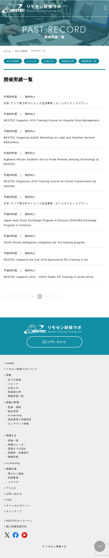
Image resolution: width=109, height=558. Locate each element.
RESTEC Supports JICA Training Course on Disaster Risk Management (51, 120)
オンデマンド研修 (18, 423)
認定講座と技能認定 (20, 419)
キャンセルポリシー (18, 505)
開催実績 (13, 456)
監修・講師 (14, 407)
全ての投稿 (21, 50)
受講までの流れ (17, 448)
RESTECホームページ (19, 520)
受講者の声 (68, 61)
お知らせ (49, 61)
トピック (31, 61)
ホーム (7, 50)
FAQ (8, 499)
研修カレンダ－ (17, 444)
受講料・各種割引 (18, 452)
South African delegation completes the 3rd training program (44, 242)
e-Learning (15, 415)
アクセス (11, 488)
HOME (10, 363)
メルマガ (13, 482)
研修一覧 (13, 440)
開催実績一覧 (89, 61)
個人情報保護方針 (16, 526)
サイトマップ (14, 511)
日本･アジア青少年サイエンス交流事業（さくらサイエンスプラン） (46, 103)
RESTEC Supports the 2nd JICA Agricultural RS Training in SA (46, 259)
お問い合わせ (14, 493)
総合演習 (13, 411)
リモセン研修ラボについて (21, 369)
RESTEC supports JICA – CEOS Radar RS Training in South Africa (49, 276)
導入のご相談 (16, 473)
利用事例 (13, 477)
